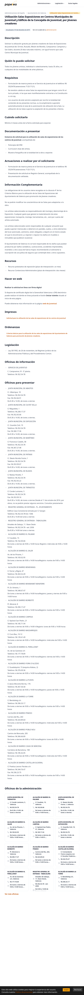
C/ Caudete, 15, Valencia (40, 803)
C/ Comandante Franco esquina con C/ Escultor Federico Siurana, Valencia (68, 854)
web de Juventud (50, 303)
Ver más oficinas (12, 894)
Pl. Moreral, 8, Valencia (15, 853)
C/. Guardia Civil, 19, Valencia (68, 828)
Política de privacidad (24, 992)
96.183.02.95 (14, 832)
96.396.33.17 (65, 882)
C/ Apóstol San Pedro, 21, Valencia (43, 828)
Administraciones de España (15, 13)
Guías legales (73, 3)
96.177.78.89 (14, 882)
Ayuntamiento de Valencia (37, 13)
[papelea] (12, 3)
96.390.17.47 (14, 857)
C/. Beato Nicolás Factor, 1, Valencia (67, 803)
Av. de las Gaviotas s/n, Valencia (16, 878)
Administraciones (44, 3)
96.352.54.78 (14, 807)
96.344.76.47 (65, 859)
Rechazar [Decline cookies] (77, 989)
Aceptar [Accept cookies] (66, 990)
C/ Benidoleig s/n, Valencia (67, 878)
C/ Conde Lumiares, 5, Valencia (18, 803)
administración (51, 30)
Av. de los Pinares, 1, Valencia (17, 828)
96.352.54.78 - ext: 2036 (41, 885)
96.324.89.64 (39, 857)
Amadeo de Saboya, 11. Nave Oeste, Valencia (42, 879)
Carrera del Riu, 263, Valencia (42, 853)
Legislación (59, 3)
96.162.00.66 (39, 807)
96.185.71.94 (39, 832)
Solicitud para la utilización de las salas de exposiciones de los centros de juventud (36, 318)
